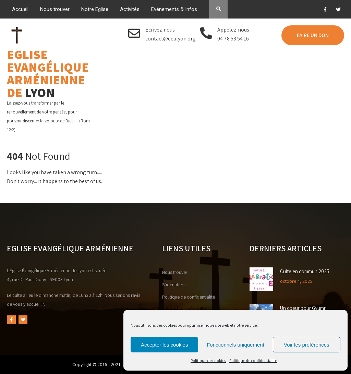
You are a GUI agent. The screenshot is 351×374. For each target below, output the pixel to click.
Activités (130, 9)
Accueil (20, 9)
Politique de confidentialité (253, 360)
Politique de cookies (208, 360)
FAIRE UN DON (313, 35)
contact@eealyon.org (170, 38)
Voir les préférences (306, 345)
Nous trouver (55, 9)
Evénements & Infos (174, 9)
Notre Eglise (94, 9)
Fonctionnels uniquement (235, 345)
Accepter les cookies (164, 345)
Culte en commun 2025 (304, 271)
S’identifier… (175, 284)
